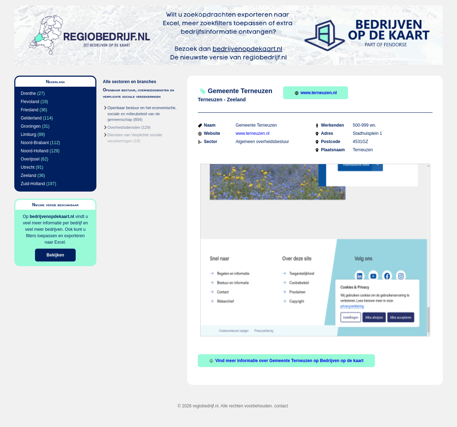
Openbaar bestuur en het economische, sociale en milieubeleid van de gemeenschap (141, 114)
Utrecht (28, 167)
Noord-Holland (34, 150)
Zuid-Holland (33, 183)
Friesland (29, 109)
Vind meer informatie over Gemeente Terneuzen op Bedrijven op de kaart (286, 360)
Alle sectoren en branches (129, 81)
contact (281, 405)
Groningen (31, 126)
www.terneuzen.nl (316, 92)
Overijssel (30, 159)
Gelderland (31, 118)
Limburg (28, 134)
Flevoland (30, 101)
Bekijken (55, 255)
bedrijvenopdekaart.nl (52, 216)
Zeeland (28, 175)
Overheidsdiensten (123, 127)
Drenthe (28, 93)
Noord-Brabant (35, 142)
